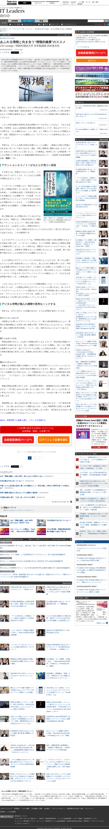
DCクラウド (38, 3)
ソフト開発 (81, 2)
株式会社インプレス (21, 816)
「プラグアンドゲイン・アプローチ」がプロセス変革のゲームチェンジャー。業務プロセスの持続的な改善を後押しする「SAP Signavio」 (58, 764)
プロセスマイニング (30, 24)
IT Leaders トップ (5, 29)
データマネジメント (70, 24)
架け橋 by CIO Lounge (42, 29)
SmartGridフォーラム (90, 818)
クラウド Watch (77, 818)
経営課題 (14, 21)
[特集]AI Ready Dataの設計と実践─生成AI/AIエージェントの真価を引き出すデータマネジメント (91, 423)
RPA (46, 24)
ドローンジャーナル (97, 821)
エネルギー (66, 4)
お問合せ (2, 812)
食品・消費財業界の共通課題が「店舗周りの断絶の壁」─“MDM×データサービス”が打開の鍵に (58, 747)
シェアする (4, 52)
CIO (5, 510)
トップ (4, 23)
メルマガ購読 (25, 808)
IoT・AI (88, 2)
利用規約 (17, 808)
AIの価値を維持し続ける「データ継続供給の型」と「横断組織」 (86, 171)
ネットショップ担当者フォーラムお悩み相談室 (51, 821)
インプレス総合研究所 (64, 818)
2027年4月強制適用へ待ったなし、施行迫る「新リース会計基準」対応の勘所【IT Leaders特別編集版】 (35, 547)
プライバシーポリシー (58, 808)
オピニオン (29, 29)
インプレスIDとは (83, 47)
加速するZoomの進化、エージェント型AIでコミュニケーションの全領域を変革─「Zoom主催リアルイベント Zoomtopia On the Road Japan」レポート (58, 706)
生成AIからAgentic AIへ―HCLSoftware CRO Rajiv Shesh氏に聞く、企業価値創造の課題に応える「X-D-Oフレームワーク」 (86, 354)
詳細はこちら (101, 623)
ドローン (73, 4)
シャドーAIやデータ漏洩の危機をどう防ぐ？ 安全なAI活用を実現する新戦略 (22, 632)
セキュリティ (55, 24)
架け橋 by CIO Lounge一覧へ (62, 502)
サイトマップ (89, 808)
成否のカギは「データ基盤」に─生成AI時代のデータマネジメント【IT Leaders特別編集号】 (33, 554)
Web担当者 (66, 2)
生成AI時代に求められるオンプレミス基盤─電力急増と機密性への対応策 (22, 733)
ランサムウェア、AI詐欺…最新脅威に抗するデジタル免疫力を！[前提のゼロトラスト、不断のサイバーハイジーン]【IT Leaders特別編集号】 (36, 576)
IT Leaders (12, 11)
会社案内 (47, 808)
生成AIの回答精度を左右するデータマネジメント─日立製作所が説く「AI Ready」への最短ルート (58, 647)
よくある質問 (11, 812)
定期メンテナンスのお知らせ (85, 123)
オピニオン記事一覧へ (64, 35)
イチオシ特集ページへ (99, 447)
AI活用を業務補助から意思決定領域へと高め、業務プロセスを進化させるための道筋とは (22, 604)
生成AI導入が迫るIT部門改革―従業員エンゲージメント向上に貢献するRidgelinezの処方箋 (58, 719)
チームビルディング (13, 510)
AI (41, 24)
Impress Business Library (84, 42)
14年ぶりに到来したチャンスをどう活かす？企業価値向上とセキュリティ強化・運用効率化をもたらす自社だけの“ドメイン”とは (86, 317)
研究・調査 (95, 2)
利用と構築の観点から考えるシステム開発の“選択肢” (19, 493)
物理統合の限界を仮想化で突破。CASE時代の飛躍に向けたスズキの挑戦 (22, 661)
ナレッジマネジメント (27, 510)
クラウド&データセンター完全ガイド (26, 818)
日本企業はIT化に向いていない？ (12, 481)
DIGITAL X (87, 821)
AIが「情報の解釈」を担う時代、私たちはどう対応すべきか (21, 476)
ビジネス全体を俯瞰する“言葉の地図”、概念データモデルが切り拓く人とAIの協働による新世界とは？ (58, 618)
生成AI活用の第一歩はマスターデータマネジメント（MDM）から (86, 145)
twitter (1, 15)
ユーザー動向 (15, 24)
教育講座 (79, 4)
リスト (21, 52)
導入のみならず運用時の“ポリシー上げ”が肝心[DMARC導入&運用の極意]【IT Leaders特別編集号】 (35, 568)
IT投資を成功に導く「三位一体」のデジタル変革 (17, 497)
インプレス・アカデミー (22, 823)
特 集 (41, 21)
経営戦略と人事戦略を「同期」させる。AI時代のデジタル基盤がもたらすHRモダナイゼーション (58, 675)
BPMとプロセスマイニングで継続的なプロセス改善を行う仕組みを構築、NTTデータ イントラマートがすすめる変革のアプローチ (86, 397)
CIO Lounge (19, 49)
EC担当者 (73, 2)
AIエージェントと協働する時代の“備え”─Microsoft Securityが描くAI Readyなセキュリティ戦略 (57, 733)
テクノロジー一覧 (18, 29)
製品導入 (52, 3)
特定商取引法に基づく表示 (75, 808)
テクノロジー (28, 21)
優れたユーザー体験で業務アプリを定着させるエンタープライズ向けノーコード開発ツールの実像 (22, 690)
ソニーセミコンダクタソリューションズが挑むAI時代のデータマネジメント (22, 647)
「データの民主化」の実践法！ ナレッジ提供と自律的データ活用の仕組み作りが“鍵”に (22, 618)
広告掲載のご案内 (36, 808)
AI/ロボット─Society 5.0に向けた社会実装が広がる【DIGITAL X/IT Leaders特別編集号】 (32, 561)
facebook (4, 15)
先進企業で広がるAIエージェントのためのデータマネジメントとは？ (22, 675)
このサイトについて (6, 808)
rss (8, 15)
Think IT (41, 818)
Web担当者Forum (50, 818)
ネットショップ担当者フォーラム (25, 821)
